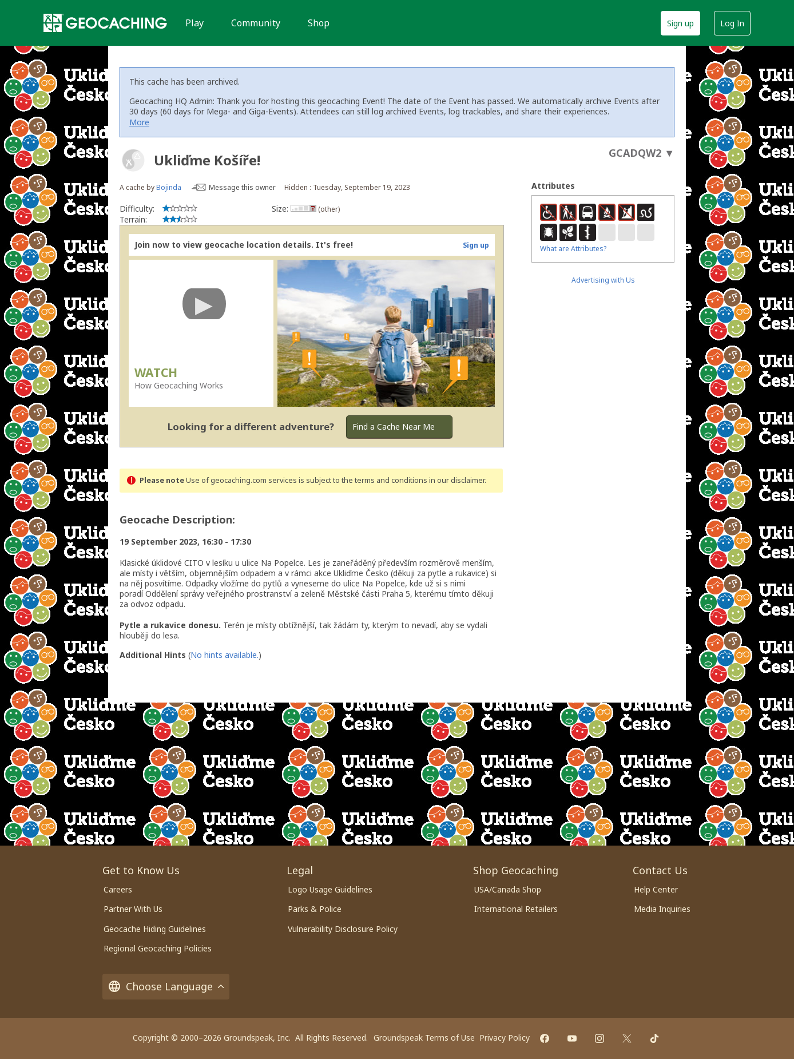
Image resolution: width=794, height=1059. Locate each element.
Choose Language (166, 986)
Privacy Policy (504, 1037)
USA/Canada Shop (507, 889)
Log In (732, 23)
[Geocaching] (105, 22)
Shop (318, 23)
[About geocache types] (133, 160)
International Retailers (516, 908)
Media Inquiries (662, 908)
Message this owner (242, 187)
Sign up (680, 23)
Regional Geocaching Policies (158, 948)
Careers (118, 889)
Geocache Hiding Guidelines (155, 928)
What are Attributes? (573, 248)
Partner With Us (133, 908)
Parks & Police (315, 908)
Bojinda (168, 187)
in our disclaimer (457, 480)
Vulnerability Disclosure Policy (343, 928)
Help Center (656, 889)
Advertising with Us (603, 280)
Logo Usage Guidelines (330, 889)
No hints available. (224, 654)
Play (194, 23)
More (139, 122)
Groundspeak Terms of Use (424, 1037)
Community (255, 23)
